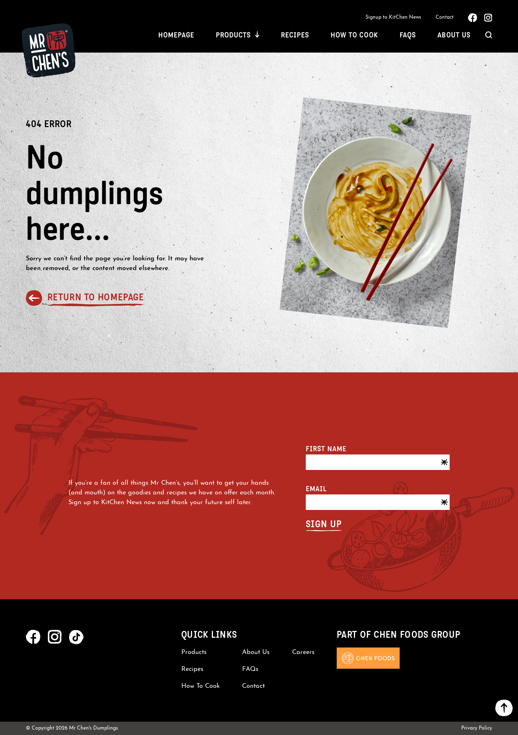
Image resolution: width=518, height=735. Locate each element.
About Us (454, 35)
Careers (303, 652)
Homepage (176, 35)
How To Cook (354, 35)
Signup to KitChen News (393, 17)
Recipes (295, 35)
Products (233, 35)
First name (326, 448)
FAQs (408, 35)
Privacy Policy (476, 728)
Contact (445, 17)
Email (316, 488)
